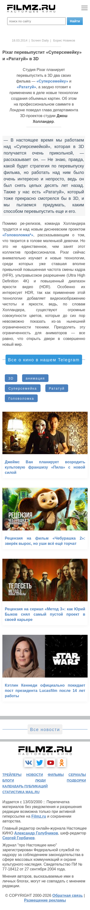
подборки (76, 780)
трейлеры (12, 775)
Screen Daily (40, 40)
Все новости (45, 729)
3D (11, 378)
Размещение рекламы (45, 900)
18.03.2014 (19, 40)
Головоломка (21, 398)
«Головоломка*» (17, 235)
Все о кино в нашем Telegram (43, 359)
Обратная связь (67, 895)
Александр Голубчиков (36, 833)
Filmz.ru (38, 816)
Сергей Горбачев (18, 838)
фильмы (56, 775)
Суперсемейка (22, 388)
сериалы (77, 775)
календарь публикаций (25, 786)
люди (40, 780)
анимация (35, 378)
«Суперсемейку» (52, 81)
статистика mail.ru (21, 792)
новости (34, 775)
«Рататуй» (26, 87)
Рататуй (57, 388)
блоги (8, 780)
